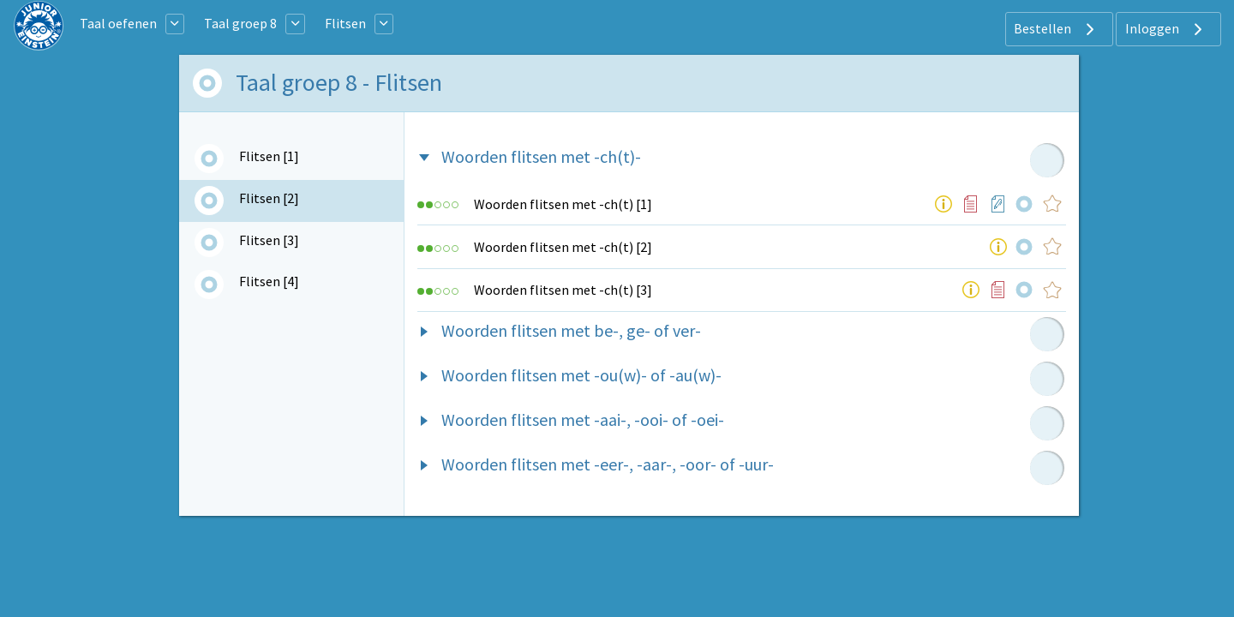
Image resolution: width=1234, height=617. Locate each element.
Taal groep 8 (240, 23)
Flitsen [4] (269, 281)
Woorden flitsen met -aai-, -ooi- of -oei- (582, 419)
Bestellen (1056, 29)
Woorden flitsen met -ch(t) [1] (563, 204)
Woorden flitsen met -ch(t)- (541, 156)
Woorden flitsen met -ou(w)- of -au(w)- (581, 375)
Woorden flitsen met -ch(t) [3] (563, 289)
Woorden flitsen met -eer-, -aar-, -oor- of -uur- (607, 464)
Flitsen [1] (269, 156)
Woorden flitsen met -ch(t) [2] (563, 246)
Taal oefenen (118, 23)
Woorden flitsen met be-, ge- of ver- (571, 330)
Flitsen (345, 23)
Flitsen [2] (269, 198)
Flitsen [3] (269, 240)
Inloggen (1166, 29)
